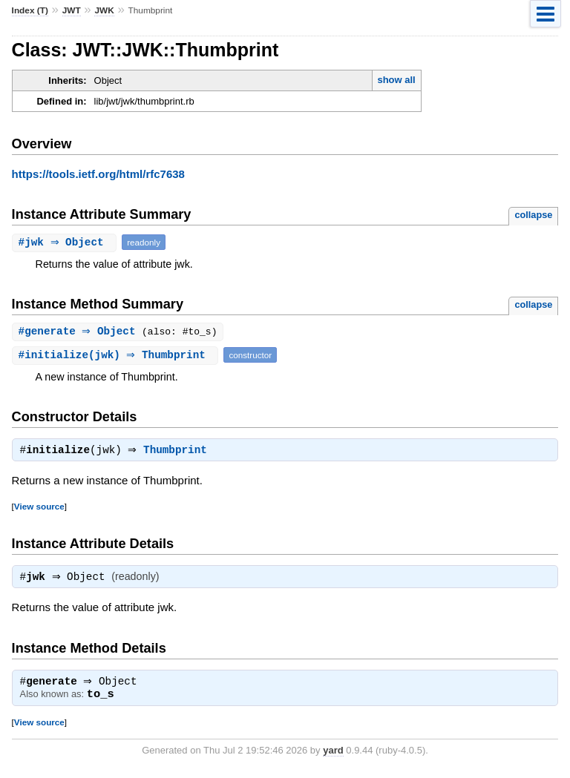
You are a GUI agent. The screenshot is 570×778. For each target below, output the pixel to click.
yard (333, 755)
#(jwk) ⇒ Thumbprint (117, 356)
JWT (71, 10)
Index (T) (30, 10)
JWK (104, 10)
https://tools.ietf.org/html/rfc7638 (98, 174)
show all (396, 79)
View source (39, 508)
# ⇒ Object (66, 242)
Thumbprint (179, 452)
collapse (533, 214)
